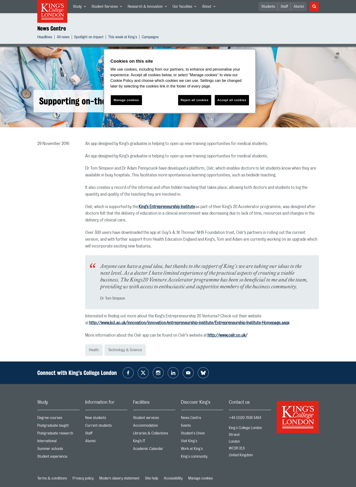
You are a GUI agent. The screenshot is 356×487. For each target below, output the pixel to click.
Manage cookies (200, 478)
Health (94, 350)
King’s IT (154, 442)
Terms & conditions (52, 478)
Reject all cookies (195, 100)
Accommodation (154, 427)
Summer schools (58, 450)
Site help (151, 478)
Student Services (108, 7)
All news (63, 37)
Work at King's (202, 450)
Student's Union (202, 434)
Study (81, 7)
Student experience (58, 457)
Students (268, 6)
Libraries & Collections (154, 434)
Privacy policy (83, 478)
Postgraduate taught (58, 427)
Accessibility (173, 478)
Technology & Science (125, 350)
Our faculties (185, 7)
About (210, 7)
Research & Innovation (149, 7)
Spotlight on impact (88, 37)
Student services (154, 419)
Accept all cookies (231, 100)
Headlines (44, 37)
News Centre (51, 28)
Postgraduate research (58, 434)
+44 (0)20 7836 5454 (245, 418)
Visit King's (202, 442)
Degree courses (58, 419)
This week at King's (122, 37)
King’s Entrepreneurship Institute (167, 207)
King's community (202, 457)
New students (106, 419)
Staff (284, 6)
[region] (179, 81)
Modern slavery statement (119, 478)
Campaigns (150, 37)
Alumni (299, 6)
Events (202, 427)
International (58, 442)
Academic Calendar (154, 450)
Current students (106, 427)
